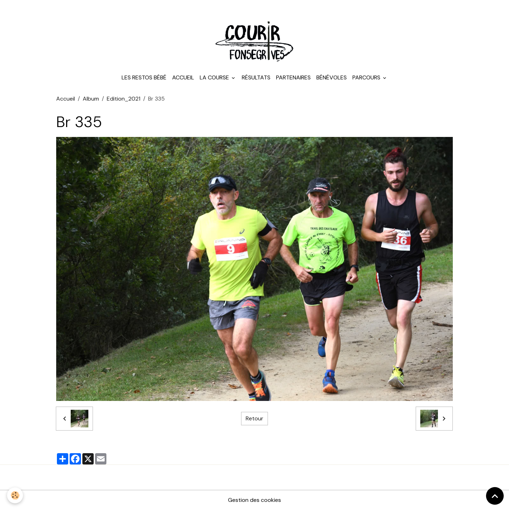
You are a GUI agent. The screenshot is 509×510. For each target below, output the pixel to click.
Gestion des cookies (254, 500)
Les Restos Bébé (144, 77)
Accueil (183, 77)
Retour (254, 418)
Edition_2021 (123, 98)
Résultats (256, 77)
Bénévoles (331, 77)
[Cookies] (15, 495)
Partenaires (293, 77)
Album (91, 98)
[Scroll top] (495, 496)
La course (215, 77)
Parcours (367, 77)
